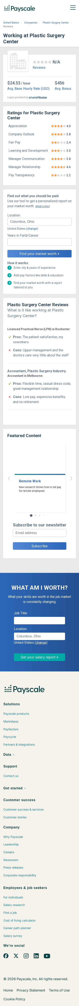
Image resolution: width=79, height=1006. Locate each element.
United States (11, 22)
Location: (14, 215)
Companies (30, 22)
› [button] (44, 478)
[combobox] (39, 221)
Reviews (39, 68)
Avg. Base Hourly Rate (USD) (28, 89)
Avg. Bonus (63, 89)
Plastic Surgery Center (56, 22)
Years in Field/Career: (23, 235)
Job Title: (21, 613)
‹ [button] (34, 478)
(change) (32, 228)
